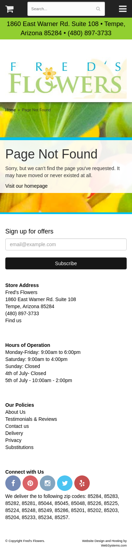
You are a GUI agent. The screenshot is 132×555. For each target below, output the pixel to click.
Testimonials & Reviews (31, 419)
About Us (15, 412)
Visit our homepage (26, 186)
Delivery (14, 433)
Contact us (17, 426)
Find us (13, 320)
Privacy (13, 440)
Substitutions (19, 447)
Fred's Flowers (66, 77)
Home (10, 110)
